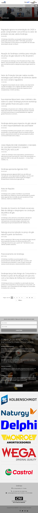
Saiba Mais (19, 385)
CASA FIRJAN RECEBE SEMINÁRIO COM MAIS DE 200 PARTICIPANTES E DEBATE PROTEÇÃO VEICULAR (18, 147)
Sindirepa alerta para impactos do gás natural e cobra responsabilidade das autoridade (18, 124)
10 (26, 297)
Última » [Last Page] (20, 300)
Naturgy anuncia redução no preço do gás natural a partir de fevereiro (17, 233)
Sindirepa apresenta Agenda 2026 (14, 169)
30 (31, 297)
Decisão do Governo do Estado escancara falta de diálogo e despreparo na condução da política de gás (18, 210)
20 (29, 297)
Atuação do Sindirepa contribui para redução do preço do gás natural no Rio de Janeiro (18, 54)
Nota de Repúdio (7, 188)
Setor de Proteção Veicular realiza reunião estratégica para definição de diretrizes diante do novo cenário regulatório (19, 77)
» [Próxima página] (16, 300)
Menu (34, 5)
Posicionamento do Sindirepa (12, 254)
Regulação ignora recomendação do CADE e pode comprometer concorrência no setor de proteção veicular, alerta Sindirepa (19, 31)
